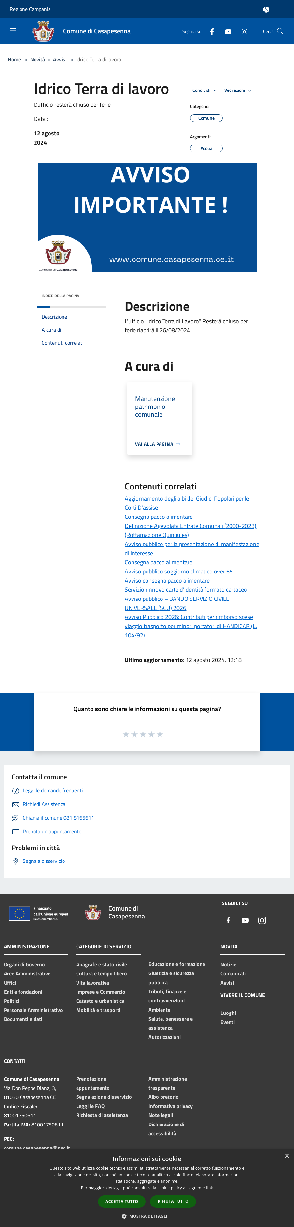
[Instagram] (241, 31)
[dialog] (147, 1188)
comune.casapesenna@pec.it (37, 1148)
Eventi (227, 1022)
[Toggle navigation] (13, 30)
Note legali (160, 1115)
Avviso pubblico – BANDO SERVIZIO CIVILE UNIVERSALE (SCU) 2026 (177, 603)
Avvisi (60, 59)
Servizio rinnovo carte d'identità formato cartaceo (186, 589)
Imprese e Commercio (100, 992)
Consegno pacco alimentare (159, 516)
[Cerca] (280, 31)
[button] (147, 1216)
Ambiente (159, 1009)
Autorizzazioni (164, 1037)
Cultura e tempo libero (101, 973)
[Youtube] (225, 31)
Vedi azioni (239, 90)
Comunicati (233, 973)
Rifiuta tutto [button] (173, 1201)
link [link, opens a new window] (209, 1188)
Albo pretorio (163, 1097)
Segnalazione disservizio (104, 1097)
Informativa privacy (170, 1106)
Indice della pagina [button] (60, 296)
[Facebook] (209, 31)
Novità (37, 59)
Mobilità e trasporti (98, 1010)
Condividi (205, 90)
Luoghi (228, 1013)
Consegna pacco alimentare (158, 562)
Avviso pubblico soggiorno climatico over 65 (179, 571)
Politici (11, 1001)
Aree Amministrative (27, 973)
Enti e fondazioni (23, 992)
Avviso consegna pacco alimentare (167, 580)
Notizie (228, 964)
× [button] (286, 1156)
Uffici (10, 982)
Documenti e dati (23, 1019)
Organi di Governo (24, 964)
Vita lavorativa (92, 982)
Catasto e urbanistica (100, 1001)
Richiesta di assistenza (102, 1115)
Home (14, 59)
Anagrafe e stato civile (101, 964)
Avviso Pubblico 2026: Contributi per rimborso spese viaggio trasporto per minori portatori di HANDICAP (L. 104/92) (191, 626)
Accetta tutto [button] (121, 1201)
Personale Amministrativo (33, 1010)
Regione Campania (30, 9)
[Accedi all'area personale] (266, 10)
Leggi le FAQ (90, 1106)
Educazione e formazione (176, 964)
